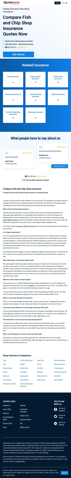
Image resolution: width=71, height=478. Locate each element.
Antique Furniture (59, 364)
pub (48, 288)
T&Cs (4, 427)
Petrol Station (58, 380)
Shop (4, 360)
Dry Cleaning (7, 380)
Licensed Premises (60, 372)
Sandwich (6, 376)
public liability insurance (10, 220)
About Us (6, 413)
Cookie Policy (24, 415)
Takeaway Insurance (9, 384)
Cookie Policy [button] (10, 475)
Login (57, 3)
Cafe (4, 364)
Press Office (7, 409)
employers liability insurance (25, 226)
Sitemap (22, 405)
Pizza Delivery (59, 368)
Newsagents (24, 376)
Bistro (60, 283)
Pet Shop (40, 368)
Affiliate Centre (24, 427)
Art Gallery (57, 376)
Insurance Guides (25, 419)
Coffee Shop (24, 368)
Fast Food (40, 360)
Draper (5, 372)
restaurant (31, 285)
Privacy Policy (7, 423)
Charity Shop (41, 380)
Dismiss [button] (64, 473)
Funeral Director (42, 376)
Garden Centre (7, 368)
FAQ (21, 423)
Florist (39, 364)
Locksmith (23, 372)
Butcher (22, 364)
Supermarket (24, 380)
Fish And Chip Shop (26, 360)
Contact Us (6, 405)
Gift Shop (40, 372)
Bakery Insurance (59, 360)
